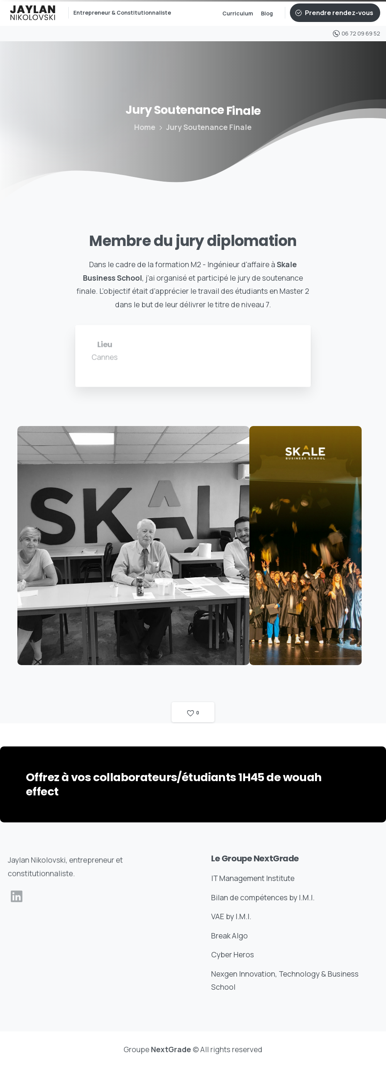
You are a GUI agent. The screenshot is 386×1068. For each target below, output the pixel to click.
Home (142, 127)
